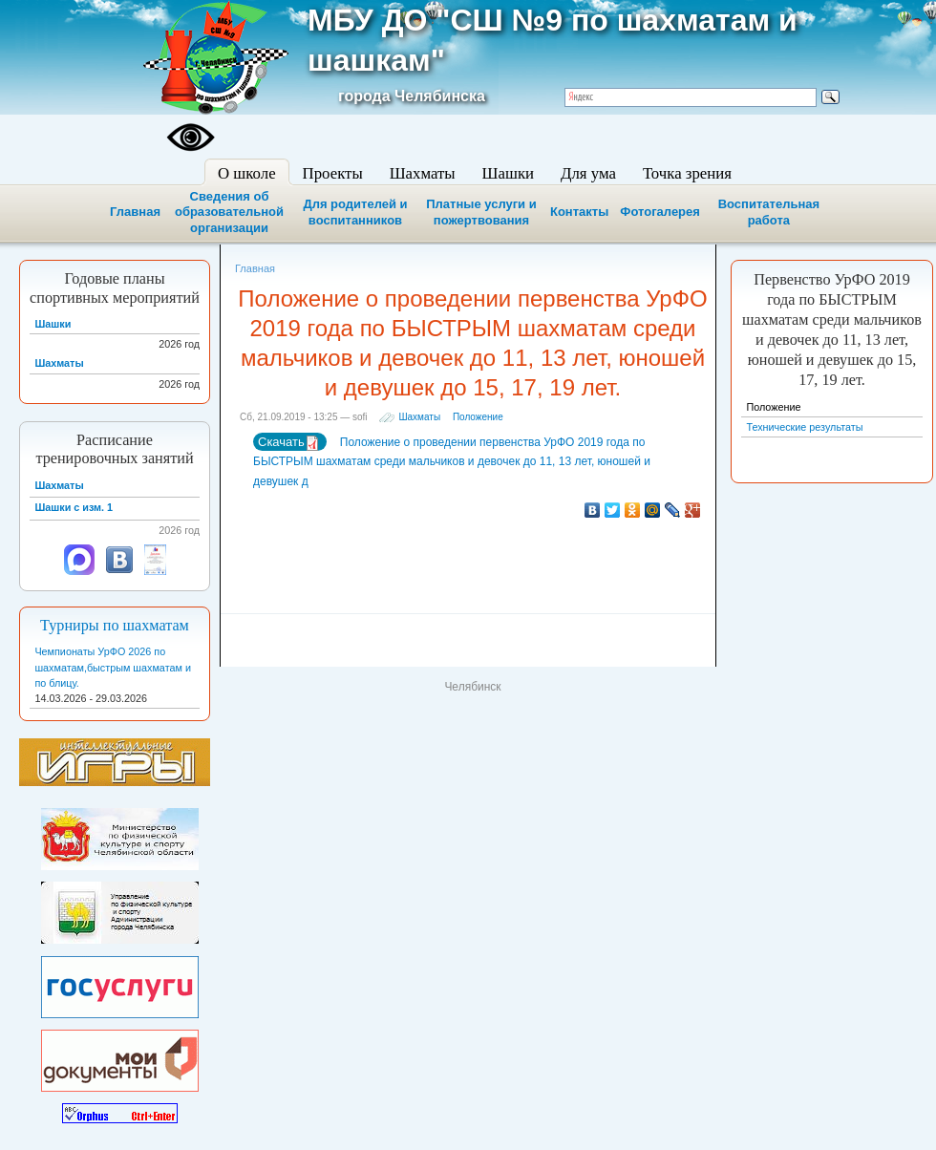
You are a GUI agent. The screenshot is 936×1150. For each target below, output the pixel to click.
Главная (135, 211)
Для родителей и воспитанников (355, 212)
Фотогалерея (660, 211)
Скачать (289, 443)
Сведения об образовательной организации (229, 212)
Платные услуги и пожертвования (481, 212)
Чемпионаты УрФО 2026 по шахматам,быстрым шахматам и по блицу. (112, 667)
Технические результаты (804, 427)
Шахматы (419, 417)
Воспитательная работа (768, 212)
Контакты (579, 211)
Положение (478, 417)
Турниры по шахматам (114, 625)
